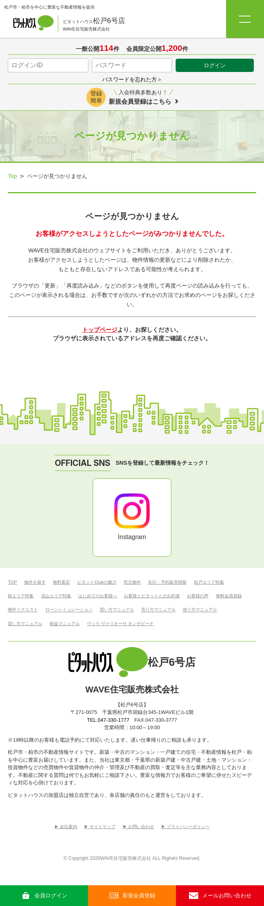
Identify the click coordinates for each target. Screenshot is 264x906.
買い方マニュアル (117, 610)
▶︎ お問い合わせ (138, 827)
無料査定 (61, 582)
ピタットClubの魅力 (97, 582)
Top (12, 176)
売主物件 (132, 582)
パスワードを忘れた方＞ (132, 79)
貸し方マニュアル (25, 624)
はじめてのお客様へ (97, 596)
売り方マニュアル (158, 610)
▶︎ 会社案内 (65, 827)
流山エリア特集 (56, 596)
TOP (12, 582)
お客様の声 (197, 596)
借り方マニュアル (200, 610)
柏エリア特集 (21, 596)
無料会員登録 (229, 596)
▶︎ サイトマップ (99, 827)
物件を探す (35, 582)
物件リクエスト (23, 610)
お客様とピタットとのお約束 (152, 596)
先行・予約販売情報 (167, 582)
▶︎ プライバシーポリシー (185, 827)
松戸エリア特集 (209, 582)
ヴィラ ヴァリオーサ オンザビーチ (120, 624)
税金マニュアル (65, 624)
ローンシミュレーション (69, 610)
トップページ (99, 330)
